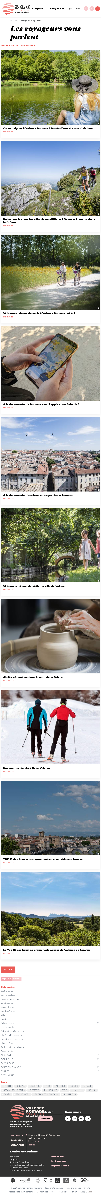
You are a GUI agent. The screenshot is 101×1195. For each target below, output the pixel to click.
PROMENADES (23, 1094)
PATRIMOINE (50, 1059)
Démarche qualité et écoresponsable (27, 1165)
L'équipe (14, 1159)
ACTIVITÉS (60, 1086)
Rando (50, 1019)
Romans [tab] (17, 1140)
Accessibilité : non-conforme (22, 1192)
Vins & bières (50, 1003)
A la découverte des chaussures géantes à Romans (38, 495)
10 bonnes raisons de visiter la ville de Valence (34, 586)
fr (92, 8)
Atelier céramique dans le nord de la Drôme (33, 677)
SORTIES (50, 1071)
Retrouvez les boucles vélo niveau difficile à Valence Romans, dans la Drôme (49, 221)
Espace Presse (60, 1165)
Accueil (13, 21)
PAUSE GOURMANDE (50, 1067)
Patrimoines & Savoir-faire (50, 1031)
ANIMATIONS (70, 1094)
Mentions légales (73, 1188)
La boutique (58, 1161)
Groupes (69, 8)
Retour (8, 970)
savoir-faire (78, 1090)
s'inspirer (37, 8)
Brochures (57, 1156)
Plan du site (63, 1192)
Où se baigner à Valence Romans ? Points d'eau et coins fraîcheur (48, 128)
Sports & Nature (50, 1011)
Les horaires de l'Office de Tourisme (26, 1170)
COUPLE (21, 1086)
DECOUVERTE (50, 1075)
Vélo (50, 1015)
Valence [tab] (17, 1135)
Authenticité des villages (50, 1047)
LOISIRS (74, 1086)
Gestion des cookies (46, 1192)
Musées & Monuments (50, 1035)
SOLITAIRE (35, 1086)
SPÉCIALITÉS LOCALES (14, 1090)
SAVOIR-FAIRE (50, 1063)
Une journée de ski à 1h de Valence (27, 768)
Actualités (14, 1157)
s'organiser (57, 8)
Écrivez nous (33, 1141)
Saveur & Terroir (50, 1007)
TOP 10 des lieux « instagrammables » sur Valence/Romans (43, 859)
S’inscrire (45, 1119)
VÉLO (64, 1090)
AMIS (48, 1086)
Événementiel (50, 1051)
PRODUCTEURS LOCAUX (46, 1094)
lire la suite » (8, 132)
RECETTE (34, 1090)
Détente (92, 1090)
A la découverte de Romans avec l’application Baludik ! (41, 404)
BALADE (87, 1086)
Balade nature (50, 1023)
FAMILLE (7, 1086)
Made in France (50, 1043)
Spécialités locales (50, 995)
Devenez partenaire (19, 1168)
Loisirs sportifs (50, 1027)
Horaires (31, 1145)
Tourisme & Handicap (20, 1162)
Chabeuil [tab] (18, 1145)
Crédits (86, 1188)
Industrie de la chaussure (50, 1039)
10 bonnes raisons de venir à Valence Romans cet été (39, 313)
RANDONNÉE (50, 1090)
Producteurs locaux (50, 999)
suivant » (16, 979)
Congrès (77, 8)
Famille (7, 1094)
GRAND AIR (50, 1055)
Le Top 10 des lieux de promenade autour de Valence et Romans (46, 950)
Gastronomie (50, 991)
